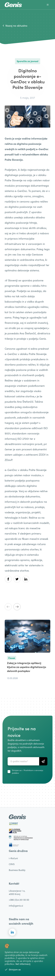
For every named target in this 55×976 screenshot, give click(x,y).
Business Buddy (17, 870)
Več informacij (22, 964)
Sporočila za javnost (27, 61)
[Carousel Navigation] (27, 606)
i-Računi (13, 858)
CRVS (12, 864)
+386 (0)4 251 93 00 (19, 899)
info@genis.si (16, 905)
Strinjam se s (27, 771)
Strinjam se (13, 969)
